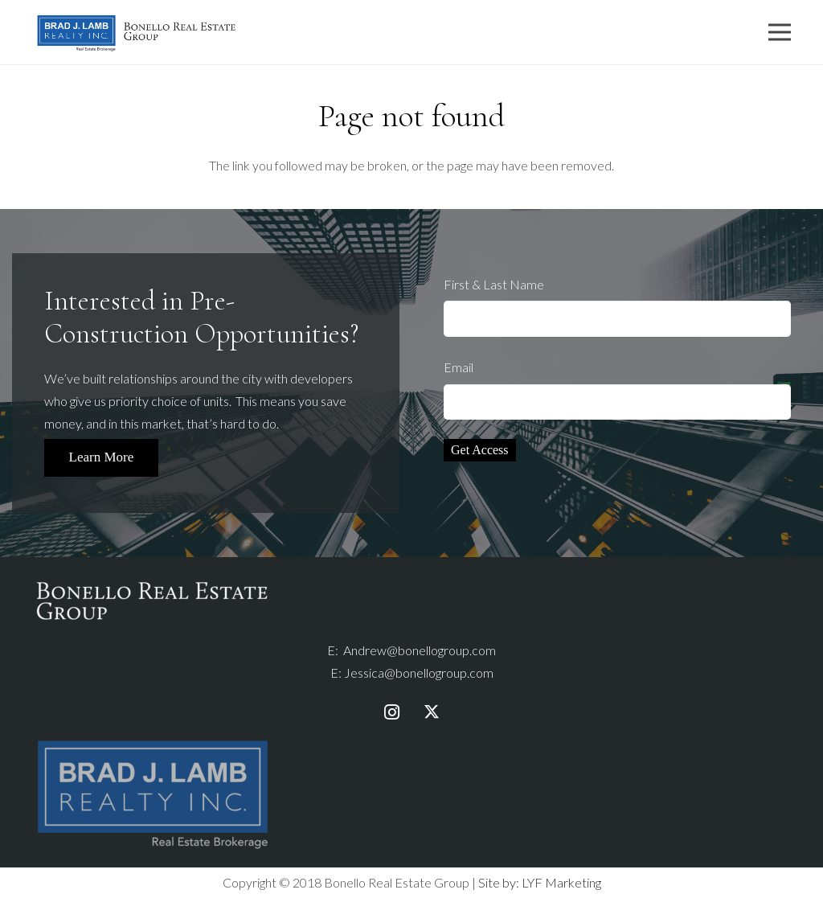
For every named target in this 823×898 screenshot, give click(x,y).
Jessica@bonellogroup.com (418, 672)
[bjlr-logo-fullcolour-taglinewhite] (152, 743)
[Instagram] (391, 712)
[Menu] (779, 32)
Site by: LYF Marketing (539, 882)
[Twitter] (432, 712)
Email (617, 389)
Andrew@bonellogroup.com (419, 650)
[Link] (136, 32)
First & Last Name (617, 307)
